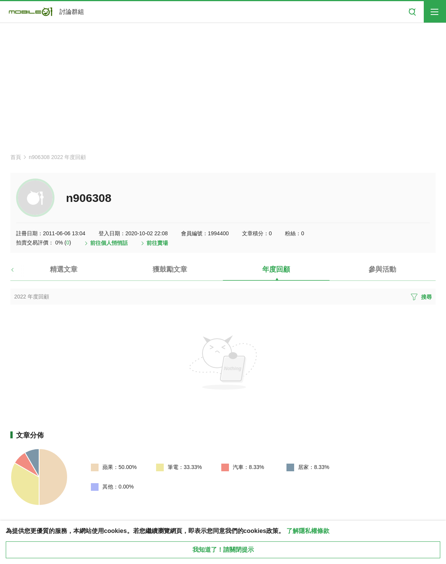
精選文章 (63, 269)
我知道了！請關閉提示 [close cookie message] (223, 549)
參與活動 (382, 269)
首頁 (15, 157)
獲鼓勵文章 (170, 269)
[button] (19, 272)
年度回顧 (276, 269)
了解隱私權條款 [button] (307, 531)
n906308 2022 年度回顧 (57, 157)
